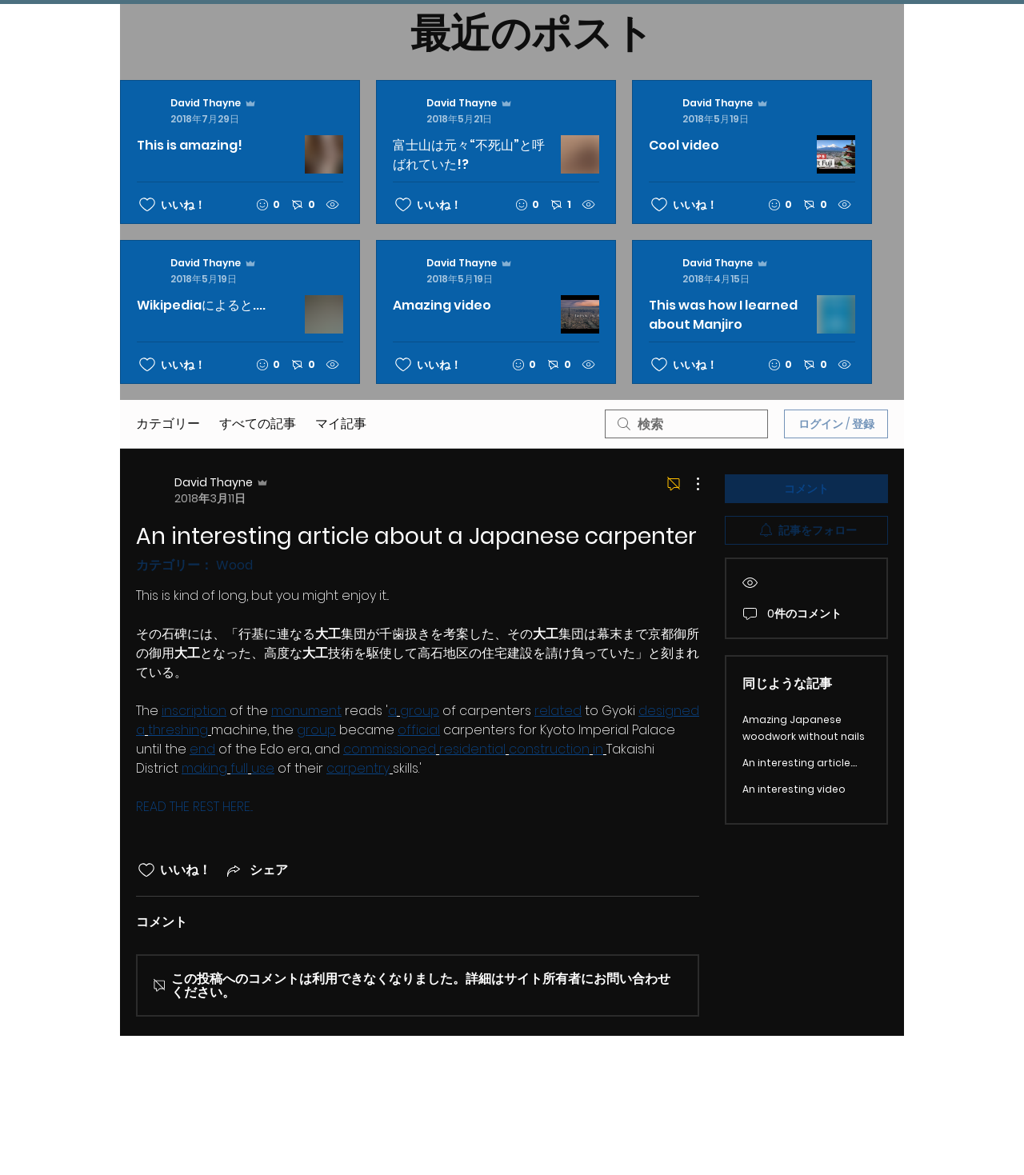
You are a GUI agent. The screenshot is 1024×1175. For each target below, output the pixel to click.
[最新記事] (496, 232)
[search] (686, 424)
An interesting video (794, 789)
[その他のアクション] (689, 484)
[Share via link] (256, 870)
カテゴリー (168, 423)
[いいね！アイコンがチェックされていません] (147, 204)
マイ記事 (340, 423)
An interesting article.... (799, 762)
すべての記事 (257, 423)
